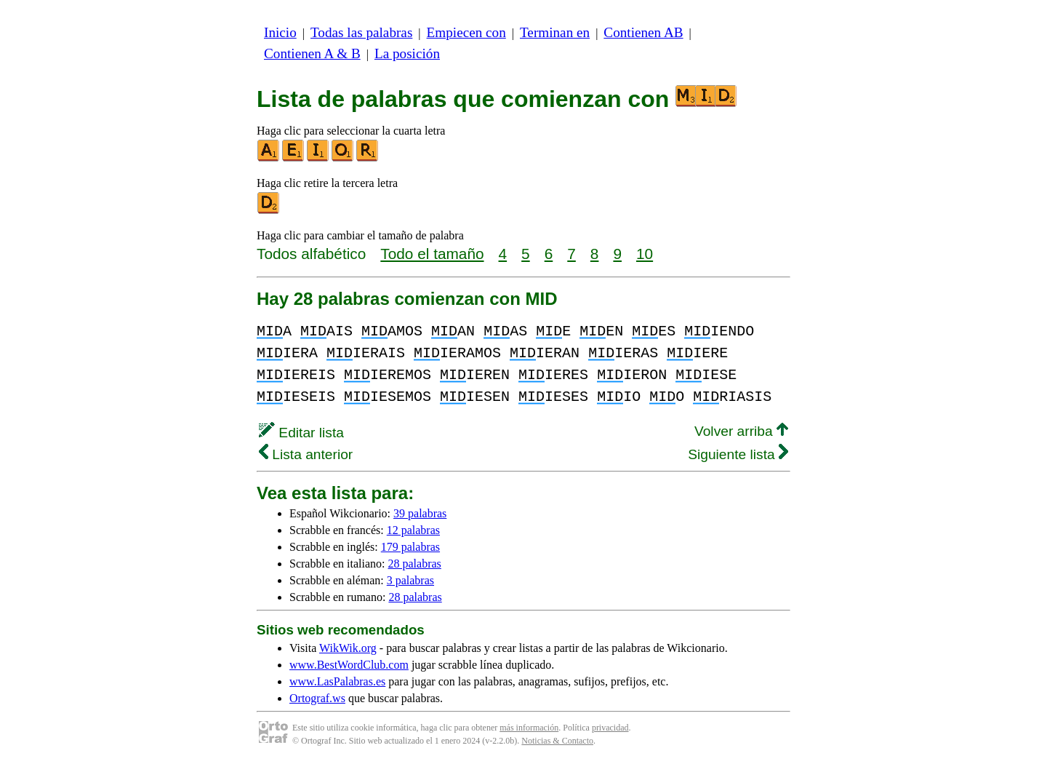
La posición (407, 53)
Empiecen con (466, 32)
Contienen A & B (312, 53)
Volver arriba (741, 431)
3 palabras (410, 580)
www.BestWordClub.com (349, 664)
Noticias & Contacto (557, 741)
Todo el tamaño (432, 253)
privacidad (610, 728)
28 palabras (414, 563)
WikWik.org (348, 648)
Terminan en (555, 32)
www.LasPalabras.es (337, 681)
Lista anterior (306, 454)
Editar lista (301, 432)
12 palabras (413, 530)
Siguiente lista (738, 454)
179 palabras (410, 547)
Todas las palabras (361, 32)
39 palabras (419, 513)
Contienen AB (643, 32)
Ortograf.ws (317, 698)
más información (529, 728)
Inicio (280, 32)
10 (644, 253)
